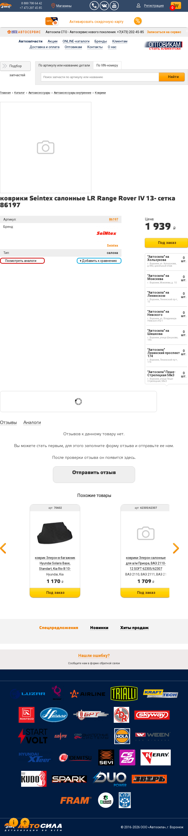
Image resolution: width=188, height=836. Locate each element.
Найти (173, 77)
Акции (52, 41)
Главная (5, 92)
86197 (113, 219)
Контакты (95, 47)
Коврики (100, 92)
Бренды (101, 41)
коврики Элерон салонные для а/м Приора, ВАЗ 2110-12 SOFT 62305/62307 (146, 563)
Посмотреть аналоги (20, 261)
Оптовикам (73, 47)
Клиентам (119, 41)
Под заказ (167, 243)
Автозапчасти (30, 41)
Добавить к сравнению (98, 260)
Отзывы (8, 423)
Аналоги (32, 423)
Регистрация (154, 5)
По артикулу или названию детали (64, 65)
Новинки (99, 628)
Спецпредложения (58, 628)
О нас (112, 47)
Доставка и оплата (44, 47)
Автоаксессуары (39, 92)
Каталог (19, 92)
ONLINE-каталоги (76, 41)
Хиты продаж (134, 628)
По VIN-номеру (107, 65)
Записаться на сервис (164, 32)
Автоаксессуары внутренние (72, 92)
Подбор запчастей (17, 67)
